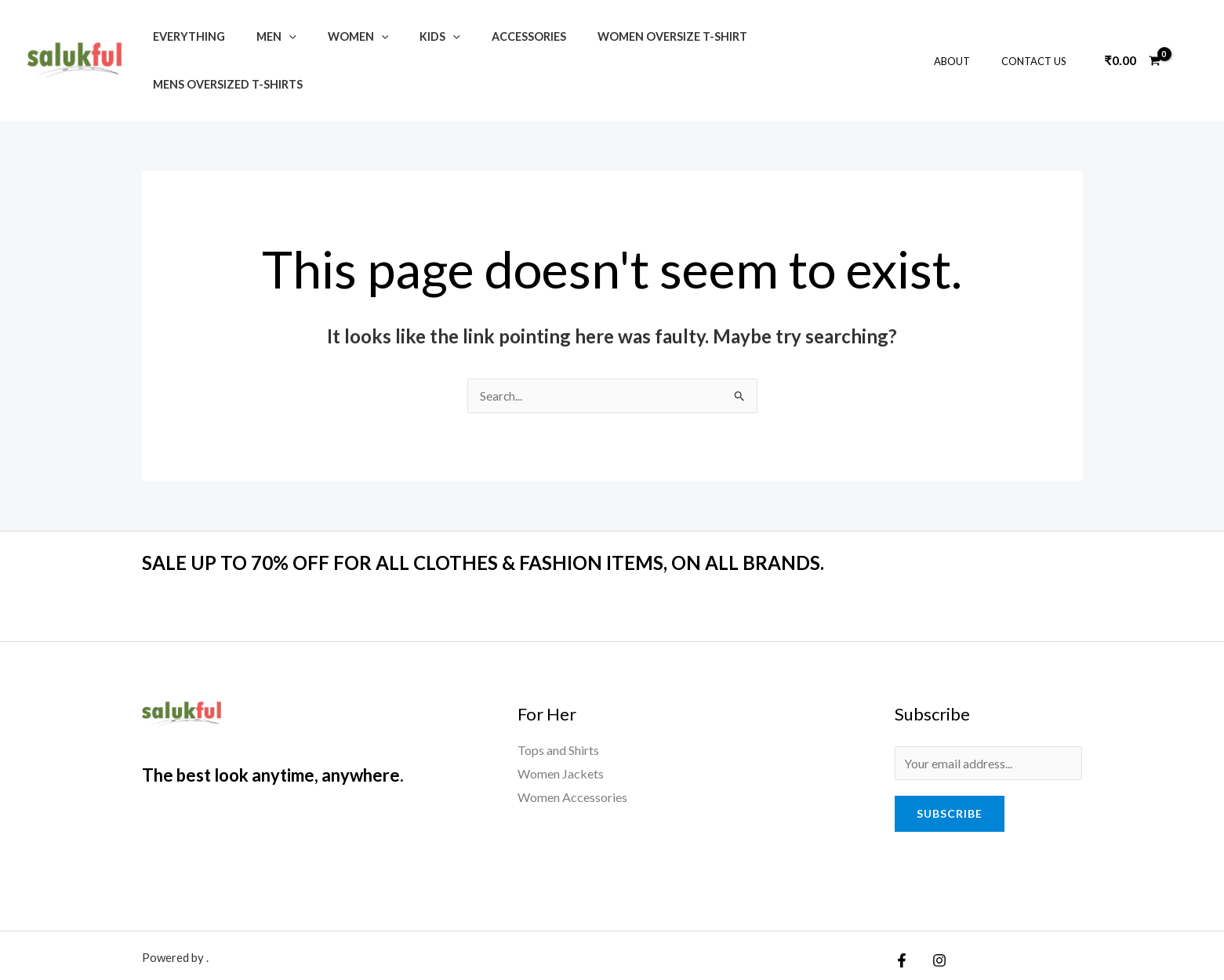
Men (263, 36)
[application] (275, 36)
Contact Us (1039, 37)
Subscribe (949, 768)
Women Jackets (561, 726)
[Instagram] (935, 915)
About (968, 37)
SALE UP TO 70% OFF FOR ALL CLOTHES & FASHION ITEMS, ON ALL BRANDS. (506, 515)
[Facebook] (902, 915)
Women (336, 36)
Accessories (489, 36)
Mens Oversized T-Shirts (796, 36)
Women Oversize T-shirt (624, 36)
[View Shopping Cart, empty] (1132, 37)
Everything (184, 36)
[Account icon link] (1189, 37)
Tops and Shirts (558, 702)
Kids (409, 36)
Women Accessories (572, 749)
